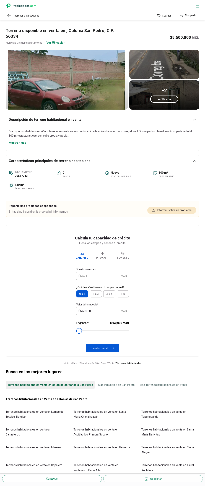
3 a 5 (109, 293)
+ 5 (123, 293)
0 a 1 (82, 293)
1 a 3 (96, 293)
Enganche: (102, 323)
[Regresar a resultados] (24, 15)
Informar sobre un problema (171, 210)
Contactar (52, 478)
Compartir (190, 15)
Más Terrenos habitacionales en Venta (163, 385)
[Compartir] (188, 15)
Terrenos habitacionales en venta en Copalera (34, 465)
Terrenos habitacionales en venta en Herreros (102, 447)
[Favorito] (164, 16)
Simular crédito (102, 348)
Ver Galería (164, 99)
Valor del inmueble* (87, 304)
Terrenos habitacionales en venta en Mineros (33, 447)
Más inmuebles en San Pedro (116, 385)
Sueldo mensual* (86, 269)
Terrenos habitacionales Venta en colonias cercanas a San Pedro (50, 385)
